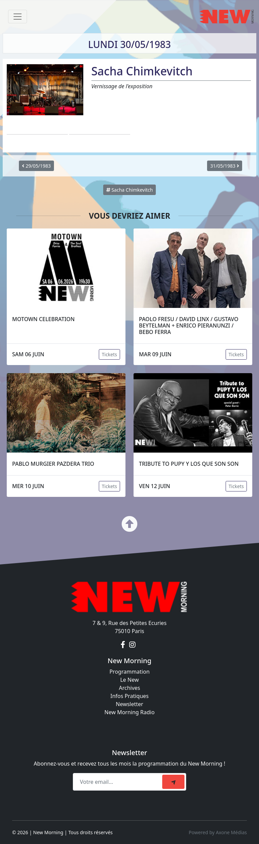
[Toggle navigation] (17, 16)
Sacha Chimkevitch (129, 190)
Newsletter (129, 704)
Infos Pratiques (129, 696)
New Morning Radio (130, 712)
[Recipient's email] (119, 782)
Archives (129, 688)
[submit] (173, 782)
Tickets (109, 354)
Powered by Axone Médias (218, 832)
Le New (129, 679)
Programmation (129, 671)
